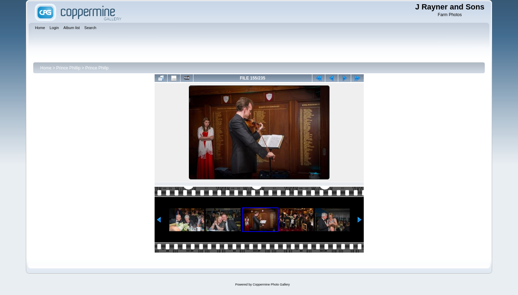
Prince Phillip (68, 68)
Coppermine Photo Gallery (271, 284)
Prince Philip (97, 68)
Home (45, 68)
